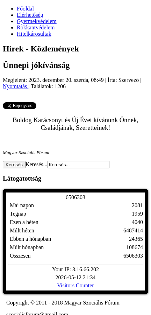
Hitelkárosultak (34, 34)
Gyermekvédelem (37, 21)
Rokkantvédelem (36, 27)
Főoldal (25, 9)
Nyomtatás (15, 86)
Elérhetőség (30, 15)
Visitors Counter (75, 285)
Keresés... (37, 164)
